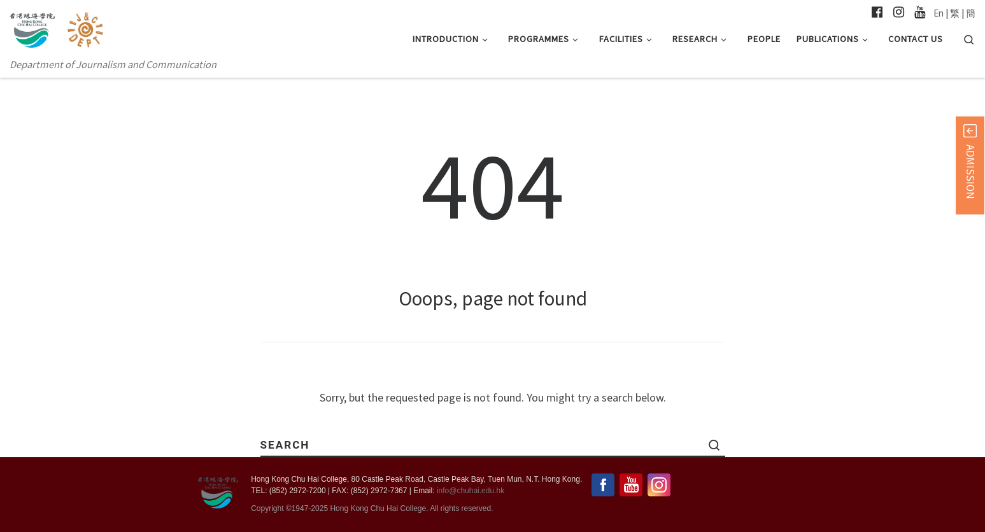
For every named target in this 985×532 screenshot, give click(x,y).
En (938, 13)
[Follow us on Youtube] (919, 12)
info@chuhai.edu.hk (470, 490)
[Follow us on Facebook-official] (877, 12)
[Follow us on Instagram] (898, 12)
